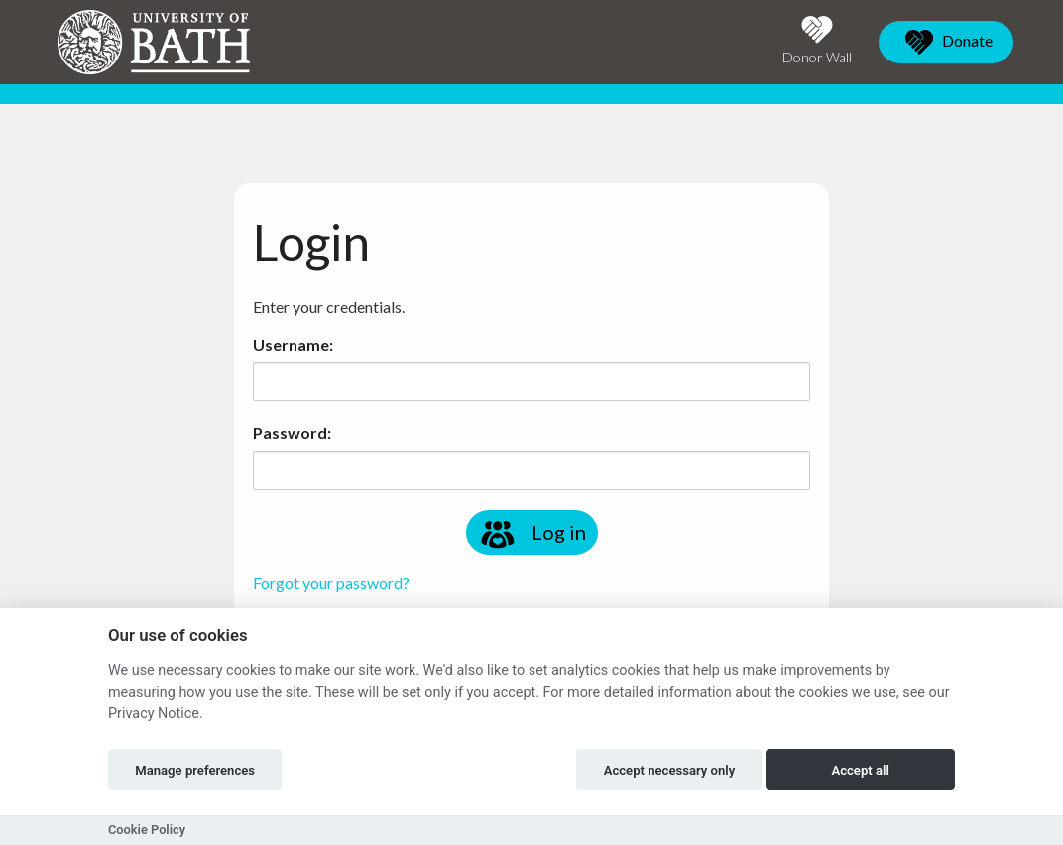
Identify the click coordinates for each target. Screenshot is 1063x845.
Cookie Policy (146, 829)
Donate (946, 42)
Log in (532, 534)
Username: (293, 344)
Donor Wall (817, 40)
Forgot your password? (331, 582)
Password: (292, 432)
